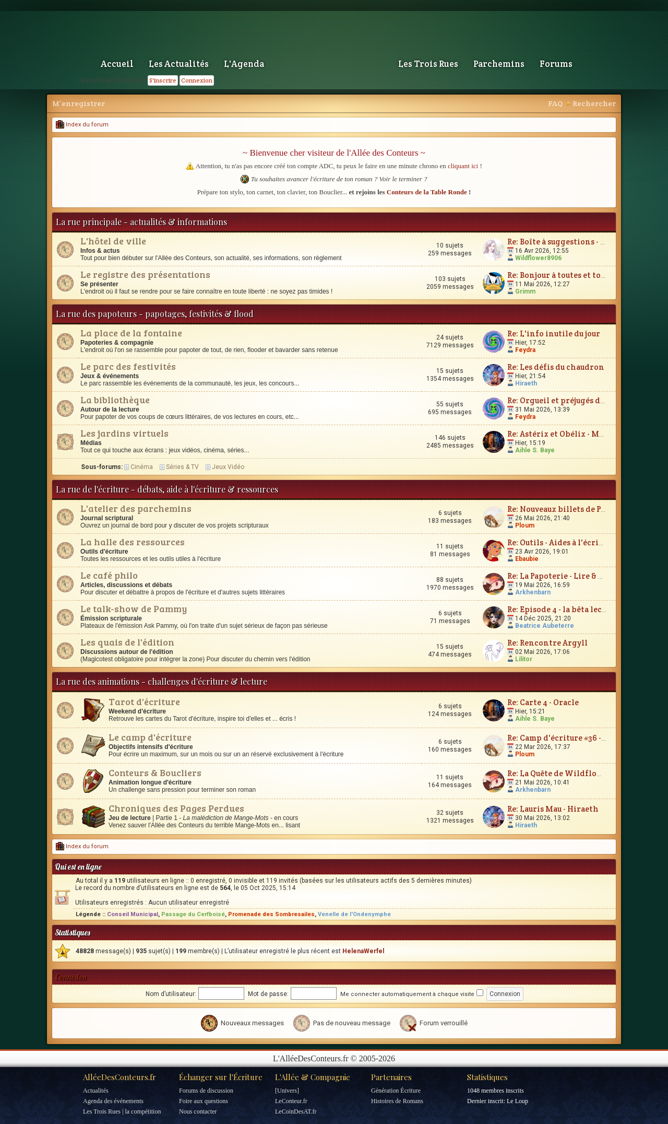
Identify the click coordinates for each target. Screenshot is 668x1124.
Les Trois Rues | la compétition (122, 1111)
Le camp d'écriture (150, 737)
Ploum (524, 525)
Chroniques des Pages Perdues (176, 808)
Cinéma (141, 467)
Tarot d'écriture (144, 701)
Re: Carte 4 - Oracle (543, 702)
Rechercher (594, 103)
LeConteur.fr (291, 1101)
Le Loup (517, 1101)
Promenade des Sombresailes (271, 914)
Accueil (117, 63)
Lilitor (523, 659)
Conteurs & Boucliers (155, 772)
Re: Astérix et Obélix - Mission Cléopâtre (585, 434)
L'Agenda (244, 63)
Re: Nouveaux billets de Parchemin (573, 509)
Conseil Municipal (132, 914)
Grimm (525, 291)
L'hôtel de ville (113, 241)
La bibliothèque (115, 399)
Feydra (525, 350)
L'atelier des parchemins (136, 508)
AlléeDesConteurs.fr (119, 1077)
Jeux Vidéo (228, 467)
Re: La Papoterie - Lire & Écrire (565, 576)
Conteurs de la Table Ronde (427, 192)
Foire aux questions (203, 1101)
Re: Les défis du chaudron (555, 367)
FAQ (555, 103)
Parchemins (498, 63)
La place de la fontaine (131, 332)
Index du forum (82, 124)
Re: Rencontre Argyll (547, 643)
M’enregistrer (78, 103)
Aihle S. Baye (535, 450)
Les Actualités (179, 63)
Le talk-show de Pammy (133, 608)
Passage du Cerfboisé (193, 914)
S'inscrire (162, 80)
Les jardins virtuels (124, 433)
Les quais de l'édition (127, 642)
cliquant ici (463, 166)
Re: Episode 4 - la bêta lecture (562, 609)
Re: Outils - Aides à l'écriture (561, 542)
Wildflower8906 (538, 258)
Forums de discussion (206, 1090)
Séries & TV (182, 467)
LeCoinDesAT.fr (295, 1111)
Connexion (196, 80)
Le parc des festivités (128, 366)
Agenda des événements (113, 1101)
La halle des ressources (132, 541)
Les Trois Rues (428, 63)
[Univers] (287, 1090)
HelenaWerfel (363, 951)
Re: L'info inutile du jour (553, 333)
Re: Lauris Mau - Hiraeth (553, 809)
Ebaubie (527, 559)
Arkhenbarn (533, 592)
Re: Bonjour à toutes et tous (558, 275)
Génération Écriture (396, 1090)
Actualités (96, 1090)
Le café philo (109, 575)
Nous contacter (198, 1111)
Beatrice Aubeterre (544, 625)
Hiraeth (526, 383)
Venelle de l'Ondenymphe (354, 914)
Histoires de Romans (397, 1101)
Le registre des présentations (145, 274)
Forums (556, 63)
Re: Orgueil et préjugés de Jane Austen (579, 400)
